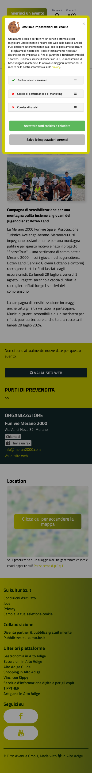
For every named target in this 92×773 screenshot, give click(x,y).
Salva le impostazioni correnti (47, 139)
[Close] (83, 22)
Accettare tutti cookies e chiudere (47, 125)
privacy (56, 67)
